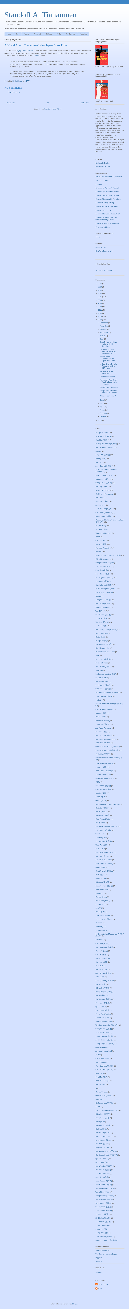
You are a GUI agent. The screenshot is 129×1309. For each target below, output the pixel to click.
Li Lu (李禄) (99, 498)
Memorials (83, 34)
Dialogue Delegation (103, 548)
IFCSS (97, 1107)
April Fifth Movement (103, 775)
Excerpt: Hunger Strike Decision (107, 195)
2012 (100, 307)
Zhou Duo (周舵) (101, 570)
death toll (98, 700)
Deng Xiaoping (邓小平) (104, 447)
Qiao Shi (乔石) (101, 1007)
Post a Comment (14, 92)
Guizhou (98, 1099)
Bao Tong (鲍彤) (101, 732)
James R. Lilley (101, 878)
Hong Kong (99, 462)
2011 (100, 310)
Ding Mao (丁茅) (101, 1077)
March (102, 410)
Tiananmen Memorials (103, 1021)
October (103, 329)
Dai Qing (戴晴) (101, 544)
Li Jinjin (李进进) (101, 641)
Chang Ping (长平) (102, 1058)
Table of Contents (101, 180)
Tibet (97, 655)
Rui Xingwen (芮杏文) (103, 1010)
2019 (100, 287)
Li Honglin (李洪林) (102, 988)
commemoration (101, 1047)
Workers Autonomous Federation (107, 693)
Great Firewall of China (104, 871)
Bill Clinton (99, 940)
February (103, 413)
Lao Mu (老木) (100, 984)
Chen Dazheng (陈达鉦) (104, 1066)
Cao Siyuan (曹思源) (103, 786)
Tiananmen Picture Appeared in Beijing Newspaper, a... (108, 351)
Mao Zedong (100, 893)
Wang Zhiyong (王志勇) (104, 1199)
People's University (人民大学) (106, 826)
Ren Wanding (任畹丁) (103, 1166)
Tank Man (99, 670)
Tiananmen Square (102, 607)
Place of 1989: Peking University (108, 372)
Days (17, 34)
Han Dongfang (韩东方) (104, 735)
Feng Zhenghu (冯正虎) (104, 864)
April (102, 406)
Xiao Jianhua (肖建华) (103, 1211)
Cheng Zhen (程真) (102, 958)
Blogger (75, 1304)
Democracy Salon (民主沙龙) (106, 629)
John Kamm (99, 977)
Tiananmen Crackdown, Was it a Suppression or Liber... (108, 382)
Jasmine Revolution (102, 743)
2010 (100, 313)
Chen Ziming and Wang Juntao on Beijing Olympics (108, 344)
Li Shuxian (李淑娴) (102, 721)
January (103, 416)
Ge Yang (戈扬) (101, 800)
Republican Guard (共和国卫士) (107, 750)
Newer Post (10, 103)
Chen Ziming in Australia (109, 387)
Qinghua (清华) (101, 1162)
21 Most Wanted (101, 678)
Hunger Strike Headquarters (105, 739)
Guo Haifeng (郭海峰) (103, 585)
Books (59, 34)
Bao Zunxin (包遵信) (103, 659)
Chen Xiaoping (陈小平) (104, 709)
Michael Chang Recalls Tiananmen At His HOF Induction (108, 366)
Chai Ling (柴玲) (101, 440)
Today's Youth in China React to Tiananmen (108, 392)
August (103, 336)
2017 (100, 293)
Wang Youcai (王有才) (103, 1029)
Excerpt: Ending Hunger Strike (106, 206)
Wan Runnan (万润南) (103, 1185)
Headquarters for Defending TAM (107, 804)
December (104, 323)
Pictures (49, 34)
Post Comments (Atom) (53, 109)
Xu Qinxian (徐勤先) (102, 1218)
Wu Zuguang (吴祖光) (103, 1207)
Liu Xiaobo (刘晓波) (102, 479)
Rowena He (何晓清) (103, 1170)
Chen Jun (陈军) (101, 943)
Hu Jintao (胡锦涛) (102, 808)
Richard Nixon (100, 904)
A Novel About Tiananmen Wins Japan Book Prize (107, 359)
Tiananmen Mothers (102, 533)
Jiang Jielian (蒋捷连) (103, 973)
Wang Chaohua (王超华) (104, 563)
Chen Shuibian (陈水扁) (104, 1070)
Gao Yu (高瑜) (100, 867)
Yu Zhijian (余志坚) (102, 1032)
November (104, 326)
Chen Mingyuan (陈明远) (104, 947)
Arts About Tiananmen (103, 728)
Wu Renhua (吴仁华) (103, 615)
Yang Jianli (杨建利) (102, 915)
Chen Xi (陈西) (100, 955)
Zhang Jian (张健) (102, 1225)
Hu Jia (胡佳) (100, 637)
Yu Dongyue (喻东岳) (103, 1222)
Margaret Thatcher (102, 1148)
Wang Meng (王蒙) (102, 1192)
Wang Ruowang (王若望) (104, 1196)
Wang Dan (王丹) (101, 433)
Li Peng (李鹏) (100, 459)
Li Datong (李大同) (102, 882)
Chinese (98, 1273)
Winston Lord (100, 834)
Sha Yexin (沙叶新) (102, 1173)
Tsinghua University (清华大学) (106, 1025)
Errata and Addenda (102, 227)
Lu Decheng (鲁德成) (103, 1140)
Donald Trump (100, 1084)
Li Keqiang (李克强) (102, 1114)
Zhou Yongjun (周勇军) (103, 509)
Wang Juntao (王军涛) (103, 483)
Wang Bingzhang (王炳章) (105, 1188)
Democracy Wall (101, 633)
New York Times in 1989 (104, 251)
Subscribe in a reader (104, 271)
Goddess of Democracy (104, 494)
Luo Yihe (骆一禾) (102, 1144)
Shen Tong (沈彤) (101, 501)
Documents (38, 34)
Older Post (85, 103)
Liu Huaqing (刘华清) (103, 1125)
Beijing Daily (100, 849)
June (102, 400)
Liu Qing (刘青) (101, 1129)
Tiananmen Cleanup (107, 377)
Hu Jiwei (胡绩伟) (101, 681)
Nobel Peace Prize (102, 648)
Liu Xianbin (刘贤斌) (102, 1133)
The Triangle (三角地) (103, 830)
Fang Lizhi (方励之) (102, 455)
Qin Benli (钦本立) (102, 1159)
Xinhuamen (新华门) (103, 581)
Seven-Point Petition (103, 1014)
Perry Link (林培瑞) (102, 1003)
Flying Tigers (100, 797)
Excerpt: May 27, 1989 (103, 210)
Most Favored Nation (103, 819)
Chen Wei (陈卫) (101, 951)
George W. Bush (101, 1092)
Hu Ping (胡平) (100, 717)
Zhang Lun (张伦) (101, 1229)
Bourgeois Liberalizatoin (104, 852)
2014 (100, 300)
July (102, 339)
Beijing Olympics (101, 663)
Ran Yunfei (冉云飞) (102, 901)
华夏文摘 (98, 1258)
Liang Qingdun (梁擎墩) (104, 992)
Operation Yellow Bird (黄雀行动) (107, 747)
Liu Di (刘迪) (100, 1122)
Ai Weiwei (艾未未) (102, 930)
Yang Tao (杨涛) (101, 845)
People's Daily (100, 526)
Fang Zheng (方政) (102, 574)
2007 (100, 421)
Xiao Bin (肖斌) (101, 838)
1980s (97, 537)
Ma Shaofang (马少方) (103, 644)
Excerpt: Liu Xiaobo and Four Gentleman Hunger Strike (106, 219)
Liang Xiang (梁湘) (102, 1118)
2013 (100, 303)
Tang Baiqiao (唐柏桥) (103, 1181)
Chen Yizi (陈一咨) (102, 856)
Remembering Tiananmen (105, 652)
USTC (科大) (100, 912)
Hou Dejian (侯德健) (102, 604)
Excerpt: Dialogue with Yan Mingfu (108, 199)
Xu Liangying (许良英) (103, 841)
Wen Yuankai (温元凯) (103, 1203)
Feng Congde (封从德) (103, 475)
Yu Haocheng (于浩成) (103, 919)
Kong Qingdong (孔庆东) (104, 981)
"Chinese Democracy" (108, 396)
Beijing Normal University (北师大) (108, 555)
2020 (100, 284)
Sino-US (98, 908)
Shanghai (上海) (101, 529)
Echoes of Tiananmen (103, 860)
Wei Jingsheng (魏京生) (104, 578)
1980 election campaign (104, 771)
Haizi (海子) (99, 875)
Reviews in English (102, 163)
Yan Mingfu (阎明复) (102, 566)
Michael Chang (101, 897)
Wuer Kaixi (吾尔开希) (103, 436)
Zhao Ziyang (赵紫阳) (103, 466)
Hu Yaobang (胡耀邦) (103, 516)
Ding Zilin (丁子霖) (102, 1081)
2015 (100, 297)
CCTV (97, 782)
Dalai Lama (99, 1073)
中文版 (97, 237)
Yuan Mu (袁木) (101, 626)
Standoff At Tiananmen (41, 14)
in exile (98, 451)
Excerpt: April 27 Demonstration (107, 192)
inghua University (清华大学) (106, 1240)
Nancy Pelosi (100, 823)
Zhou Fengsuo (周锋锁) (104, 696)
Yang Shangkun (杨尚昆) (104, 763)
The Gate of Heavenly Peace (106, 1254)
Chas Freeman (101, 1062)
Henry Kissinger (101, 969)
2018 (100, 290)
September (104, 333)
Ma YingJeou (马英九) (103, 999)
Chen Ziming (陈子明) (103, 512)
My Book (98, 552)
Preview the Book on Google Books (108, 177)
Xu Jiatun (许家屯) (102, 1214)
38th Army (99, 927)
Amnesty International (103, 1051)
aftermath (99, 923)
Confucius (99, 966)
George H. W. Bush (102, 490)
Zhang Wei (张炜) (101, 1233)
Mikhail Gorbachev (102, 559)
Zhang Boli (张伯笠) (102, 724)
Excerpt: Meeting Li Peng (104, 203)
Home (9, 34)
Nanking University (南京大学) (106, 1155)
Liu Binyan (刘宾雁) (102, 815)
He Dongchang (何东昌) (104, 1103)
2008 (100, 320)
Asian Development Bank (104, 778)
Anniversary (99, 505)
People (26, 34)
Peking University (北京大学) (106, 444)
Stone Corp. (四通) (102, 1018)
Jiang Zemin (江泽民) (103, 667)
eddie (100, 1288)
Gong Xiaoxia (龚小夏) (103, 1095)
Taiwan (98, 596)
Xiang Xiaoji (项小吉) (103, 600)
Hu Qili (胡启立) (101, 812)
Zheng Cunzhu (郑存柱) (104, 1040)
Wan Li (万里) (100, 611)
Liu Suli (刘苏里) (101, 995)
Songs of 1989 (100, 247)
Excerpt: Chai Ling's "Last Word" (107, 214)
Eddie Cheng (103, 1284)
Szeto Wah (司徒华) (102, 754)
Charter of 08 (100, 541)
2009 (100, 316)
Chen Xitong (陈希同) (103, 789)
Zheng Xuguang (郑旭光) (104, 1044)
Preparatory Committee (104, 592)
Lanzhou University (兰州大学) (106, 1110)
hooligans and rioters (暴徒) (105, 674)
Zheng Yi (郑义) (101, 767)
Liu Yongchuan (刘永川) (104, 1136)
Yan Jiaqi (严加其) (102, 622)
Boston (98, 1055)
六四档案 (98, 1261)
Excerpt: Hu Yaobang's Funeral (107, 188)
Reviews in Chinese (102, 167)
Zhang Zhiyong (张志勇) (104, 1036)
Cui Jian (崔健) (100, 793)
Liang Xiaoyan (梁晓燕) (104, 886)
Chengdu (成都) (101, 962)
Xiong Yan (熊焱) (101, 618)
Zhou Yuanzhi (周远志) (103, 1237)
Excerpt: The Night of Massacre (107, 223)
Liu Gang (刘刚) (101, 487)
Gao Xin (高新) (100, 713)
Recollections (70, 34)
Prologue (98, 184)
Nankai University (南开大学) (106, 1151)
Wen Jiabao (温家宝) (103, 689)
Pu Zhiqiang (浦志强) (103, 685)
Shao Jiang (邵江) (102, 1177)
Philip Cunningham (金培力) (105, 589)
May (102, 403)
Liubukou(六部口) (101, 889)
